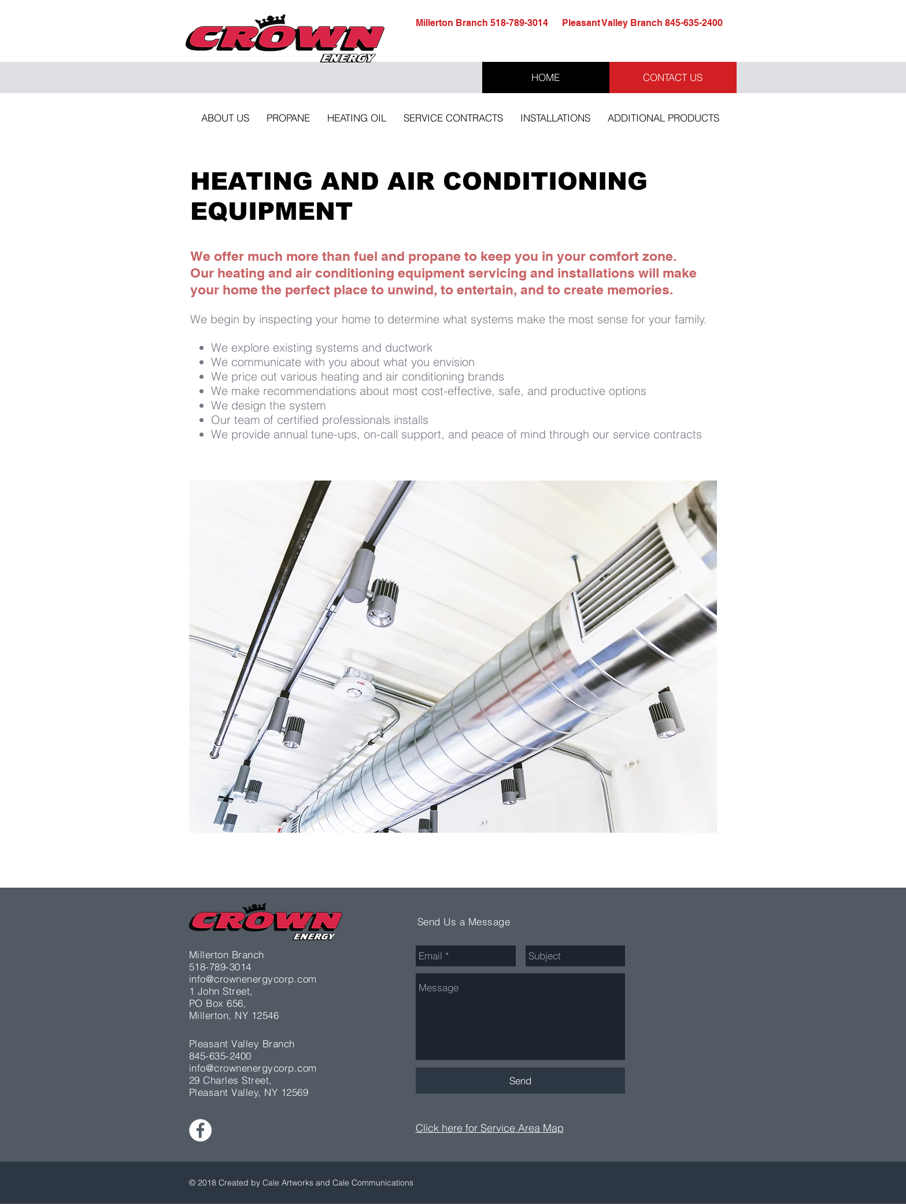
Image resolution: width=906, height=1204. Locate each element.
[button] (225, 118)
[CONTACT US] (673, 77)
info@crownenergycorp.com (253, 979)
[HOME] (545, 77)
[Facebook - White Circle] (200, 1130)
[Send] (520, 1081)
